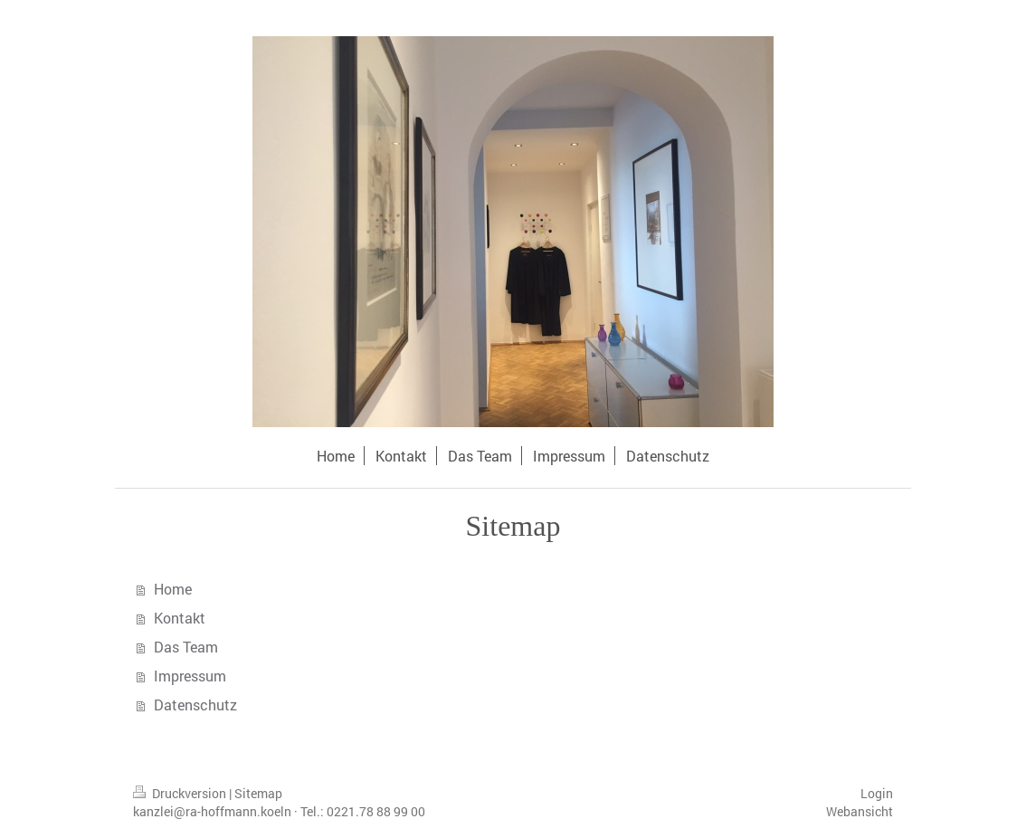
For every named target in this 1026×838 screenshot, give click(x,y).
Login (876, 793)
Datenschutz (195, 704)
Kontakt (179, 617)
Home (173, 588)
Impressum (190, 675)
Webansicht (859, 811)
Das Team (186, 646)
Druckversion (181, 793)
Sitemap (258, 793)
